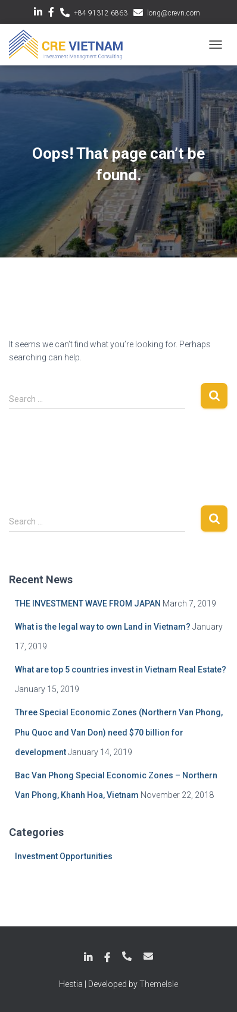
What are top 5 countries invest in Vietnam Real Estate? (120, 669)
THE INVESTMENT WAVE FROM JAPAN (88, 603)
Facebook (51, 13)
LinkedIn (38, 13)
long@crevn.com (173, 13)
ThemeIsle (158, 984)
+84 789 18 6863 (127, 956)
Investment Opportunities (64, 856)
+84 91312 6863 (100, 13)
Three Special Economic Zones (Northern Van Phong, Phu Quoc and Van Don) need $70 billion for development (119, 732)
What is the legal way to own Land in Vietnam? (103, 626)
